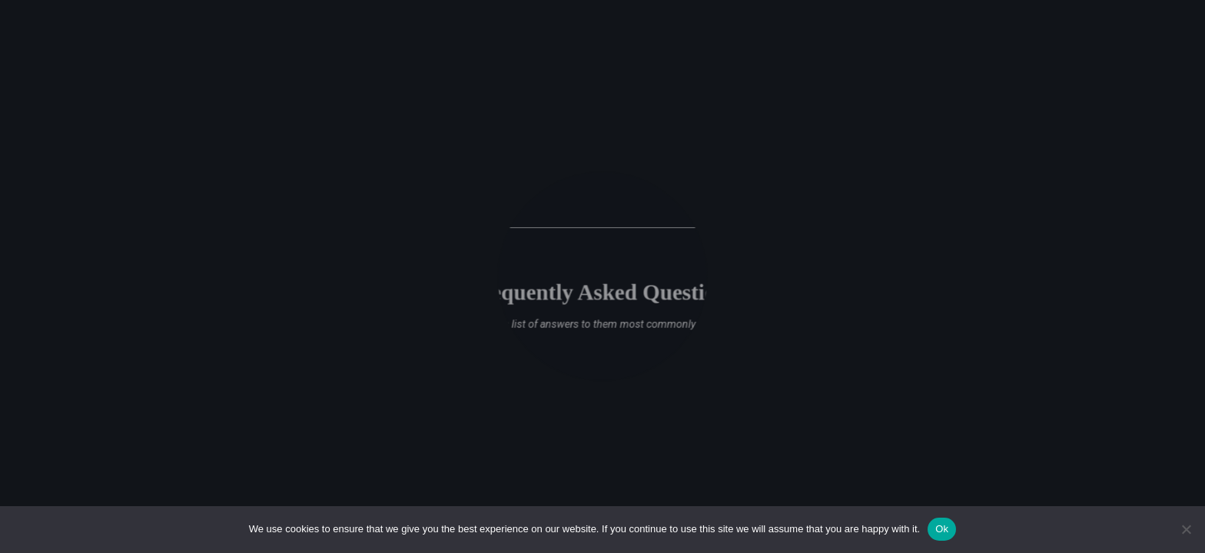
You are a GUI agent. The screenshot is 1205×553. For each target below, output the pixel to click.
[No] (1185, 529)
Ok (941, 529)
